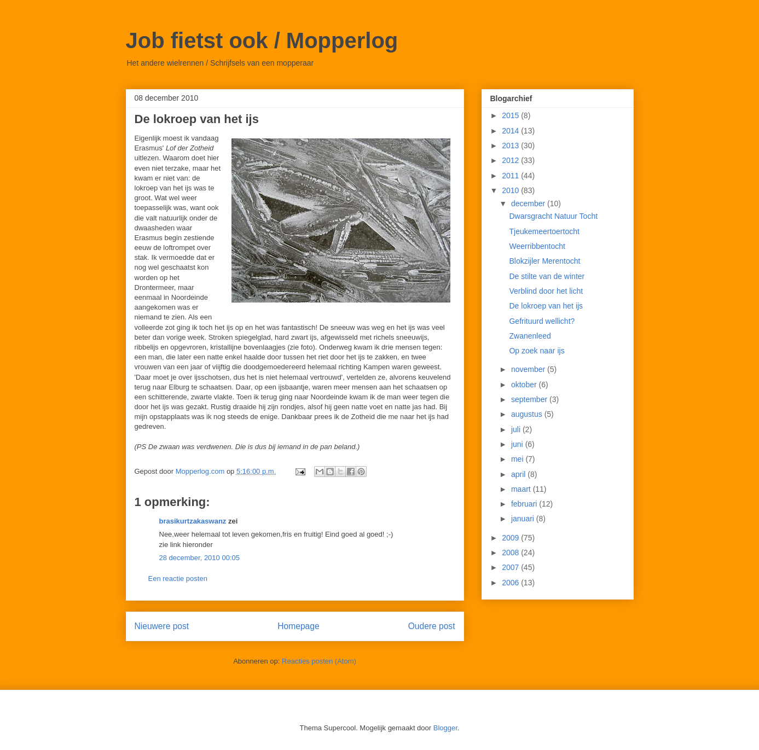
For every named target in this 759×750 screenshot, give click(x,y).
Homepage (298, 626)
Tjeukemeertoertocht (544, 231)
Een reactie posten (177, 578)
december (529, 203)
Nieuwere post (162, 626)
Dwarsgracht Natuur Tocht (553, 216)
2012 (511, 160)
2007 (511, 567)
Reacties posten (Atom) (319, 661)
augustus (527, 414)
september (530, 399)
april (519, 474)
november (529, 369)
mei (518, 459)
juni (518, 444)
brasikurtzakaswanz (193, 521)
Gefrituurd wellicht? (542, 321)
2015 (511, 115)
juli (517, 429)
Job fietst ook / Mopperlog (262, 40)
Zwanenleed (530, 336)
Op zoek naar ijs (536, 350)
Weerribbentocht (537, 246)
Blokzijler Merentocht (544, 261)
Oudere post (431, 626)
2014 (511, 130)
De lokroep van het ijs (546, 305)
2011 (511, 175)
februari (525, 503)
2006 (511, 582)
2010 (511, 190)
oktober (525, 384)
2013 (511, 145)
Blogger (445, 728)
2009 (511, 537)
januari (523, 518)
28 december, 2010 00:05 (199, 558)
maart (522, 489)
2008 (511, 552)
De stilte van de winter (546, 276)
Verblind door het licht (546, 291)
